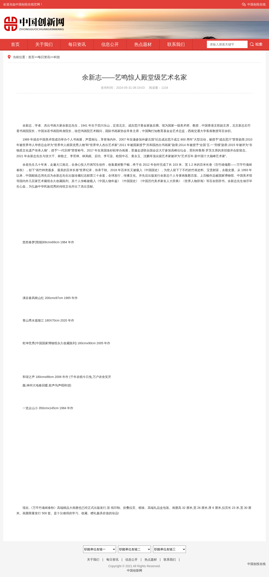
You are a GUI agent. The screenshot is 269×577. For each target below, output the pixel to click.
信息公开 (110, 44)
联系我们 (176, 44)
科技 (57, 57)
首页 (15, 44)
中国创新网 (134, 570)
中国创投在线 (256, 4)
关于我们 (44, 44)
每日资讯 (77, 44)
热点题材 (143, 44)
